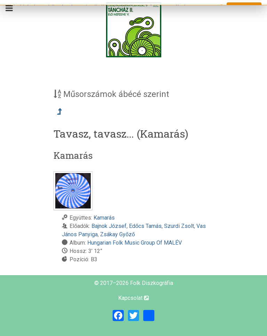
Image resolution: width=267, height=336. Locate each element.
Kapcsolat (133, 298)
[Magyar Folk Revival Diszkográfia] (133, 29)
